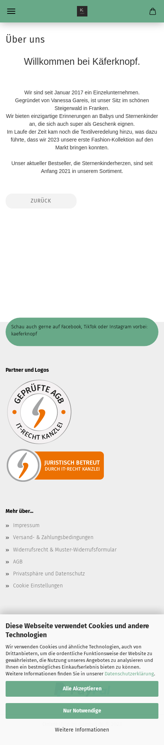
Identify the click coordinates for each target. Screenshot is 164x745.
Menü (11, 11)
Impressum (26, 525)
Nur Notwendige (82, 711)
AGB (17, 562)
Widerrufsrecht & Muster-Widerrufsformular (65, 550)
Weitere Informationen (82, 730)
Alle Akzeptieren (82, 688)
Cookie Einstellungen (38, 586)
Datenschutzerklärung (129, 673)
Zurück (41, 201)
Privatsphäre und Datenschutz (49, 574)
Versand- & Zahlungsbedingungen (53, 537)
